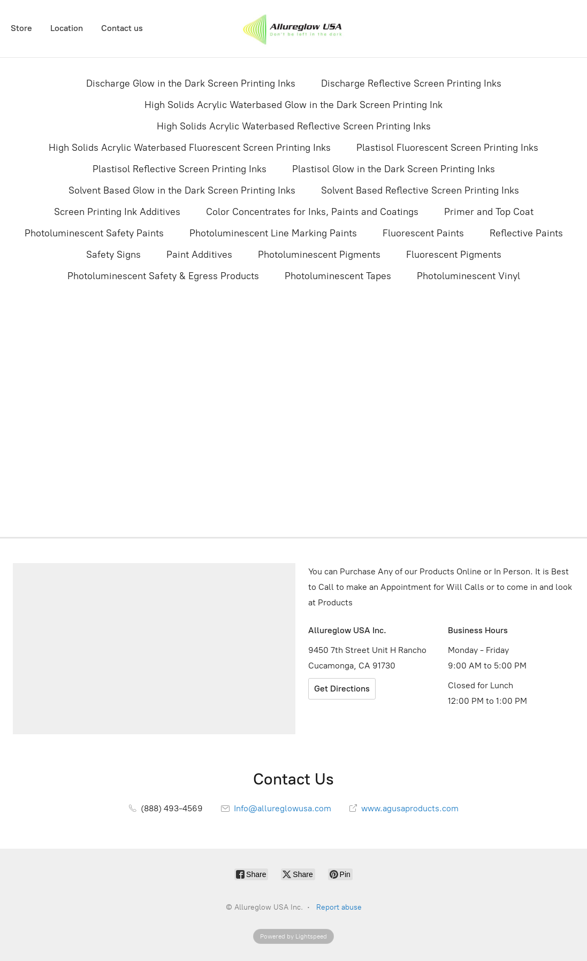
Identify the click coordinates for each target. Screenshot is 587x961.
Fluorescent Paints (423, 233)
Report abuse (339, 907)
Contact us (122, 28)
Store (21, 28)
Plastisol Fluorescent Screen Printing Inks (447, 147)
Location (66, 28)
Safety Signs (113, 254)
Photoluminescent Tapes (338, 276)
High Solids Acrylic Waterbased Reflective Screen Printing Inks (294, 126)
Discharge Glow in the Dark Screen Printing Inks (190, 83)
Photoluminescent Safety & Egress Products (163, 276)
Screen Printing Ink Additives (117, 212)
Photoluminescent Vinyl (468, 276)
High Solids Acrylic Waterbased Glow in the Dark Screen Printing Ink (293, 105)
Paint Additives (199, 254)
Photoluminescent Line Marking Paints (273, 233)
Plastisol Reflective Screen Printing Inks (179, 169)
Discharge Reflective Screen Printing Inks (411, 83)
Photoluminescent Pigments (319, 254)
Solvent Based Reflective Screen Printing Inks (420, 190)
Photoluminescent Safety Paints (94, 233)
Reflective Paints (526, 233)
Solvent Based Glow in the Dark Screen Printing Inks (181, 190)
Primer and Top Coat (488, 212)
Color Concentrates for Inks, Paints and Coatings (312, 212)
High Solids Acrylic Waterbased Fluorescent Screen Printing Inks (190, 147)
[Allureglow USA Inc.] (293, 28)
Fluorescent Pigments (453, 254)
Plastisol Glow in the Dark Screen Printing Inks (393, 169)
